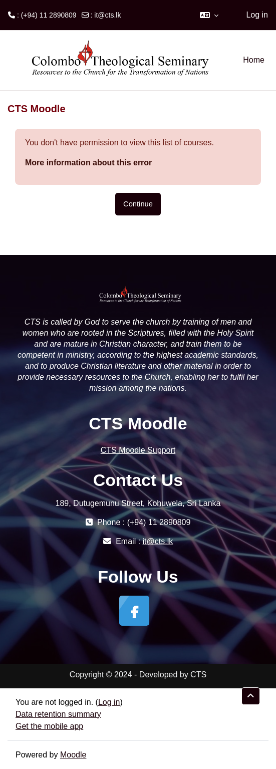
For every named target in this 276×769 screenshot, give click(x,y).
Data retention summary (58, 714)
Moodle (73, 754)
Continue (138, 204)
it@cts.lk (107, 15)
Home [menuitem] (253, 60)
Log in (257, 15)
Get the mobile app (49, 726)
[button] (209, 15)
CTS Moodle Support (138, 450)
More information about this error (88, 162)
